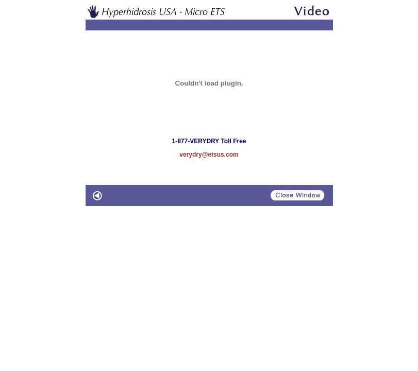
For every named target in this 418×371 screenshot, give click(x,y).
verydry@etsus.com (208, 154)
